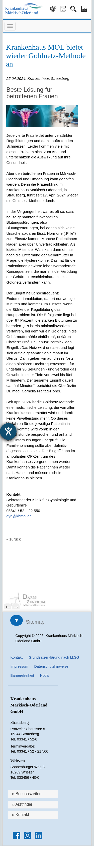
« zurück (13, 539)
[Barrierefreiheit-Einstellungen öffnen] (8, 431)
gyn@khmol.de (19, 516)
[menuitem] (47, 599)
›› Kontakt (20, 815)
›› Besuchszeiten (26, 794)
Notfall (45, 675)
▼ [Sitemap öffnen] (16, 620)
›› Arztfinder (22, 804)
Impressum (19, 666)
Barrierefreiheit (22, 675)
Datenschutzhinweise (51, 666)
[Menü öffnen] (10, 26)
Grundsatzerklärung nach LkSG (54, 657)
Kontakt (16, 657)
